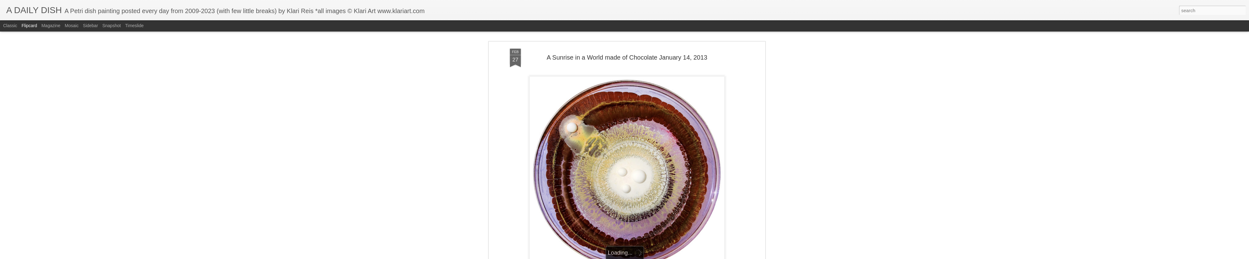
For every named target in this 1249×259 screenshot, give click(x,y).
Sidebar (90, 25)
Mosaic (71, 25)
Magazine (51, 25)
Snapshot (111, 25)
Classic (10, 25)
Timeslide (134, 25)
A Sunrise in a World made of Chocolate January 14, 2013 (627, 56)
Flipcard (29, 25)
